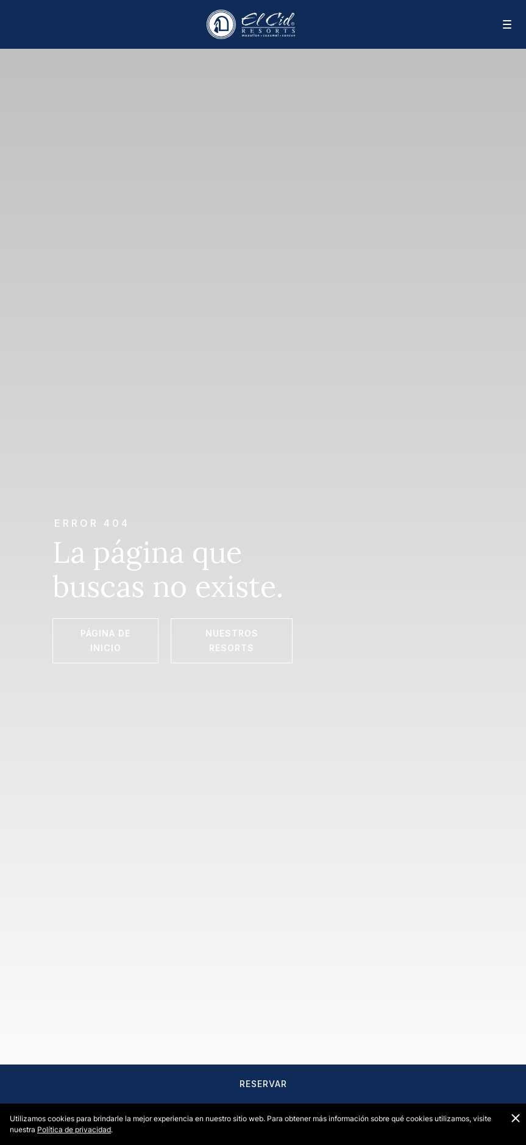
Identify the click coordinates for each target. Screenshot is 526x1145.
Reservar (263, 1084)
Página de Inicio (105, 640)
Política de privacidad (74, 1129)
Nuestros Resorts (231, 640)
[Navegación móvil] (499, 24)
